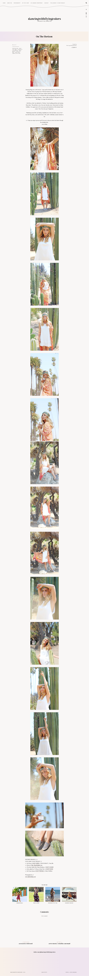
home (4, 2)
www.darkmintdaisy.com (30, 877)
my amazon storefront (37, 2)
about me (9, 2)
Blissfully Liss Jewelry (17, 50)
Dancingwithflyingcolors (71, 45)
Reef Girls (17, 52)
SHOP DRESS (36, 863)
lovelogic (74, 972)
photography (17, 2)
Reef (13, 52)
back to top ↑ (44, 972)
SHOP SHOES (49, 869)
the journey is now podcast (57, 2)
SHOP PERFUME (40, 871)
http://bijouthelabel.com (36, 865)
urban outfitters (16, 53)
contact (46, 2)
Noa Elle (18, 51)
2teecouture (15, 48)
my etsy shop (25, 2)
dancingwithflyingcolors (44, 18)
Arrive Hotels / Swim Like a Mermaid (59, 943)
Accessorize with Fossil (25, 943)
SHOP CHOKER (49, 867)
